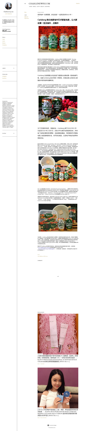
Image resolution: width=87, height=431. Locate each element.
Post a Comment (43, 417)
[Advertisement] (58, 300)
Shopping (46, 6)
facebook (4, 78)
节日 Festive (26, 18)
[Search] (77, 3)
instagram (4, 76)
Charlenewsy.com (39, 3)
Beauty (42, 6)
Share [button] (25, 12)
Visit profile (8, 13)
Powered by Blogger (51, 425)
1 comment (42, 363)
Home (30, 6)
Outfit (38, 6)
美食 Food (26, 16)
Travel (34, 6)
